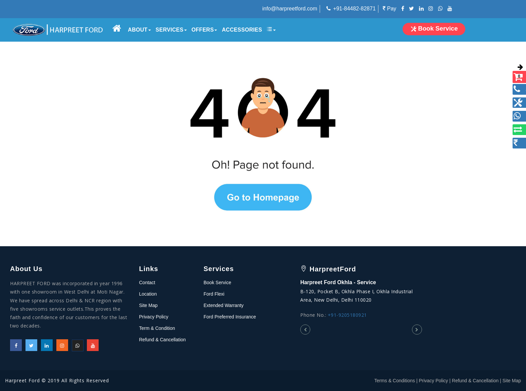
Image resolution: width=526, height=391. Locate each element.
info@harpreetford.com (289, 8)
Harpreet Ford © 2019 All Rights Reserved (57, 380)
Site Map (148, 305)
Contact (147, 282)
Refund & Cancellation (162, 339)
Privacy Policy (153, 316)
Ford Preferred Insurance (230, 316)
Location (148, 294)
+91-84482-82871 (354, 8)
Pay (389, 8)
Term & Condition (157, 328)
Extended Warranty (224, 305)
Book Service (217, 282)
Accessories (242, 30)
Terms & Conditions (394, 380)
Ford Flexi (214, 294)
